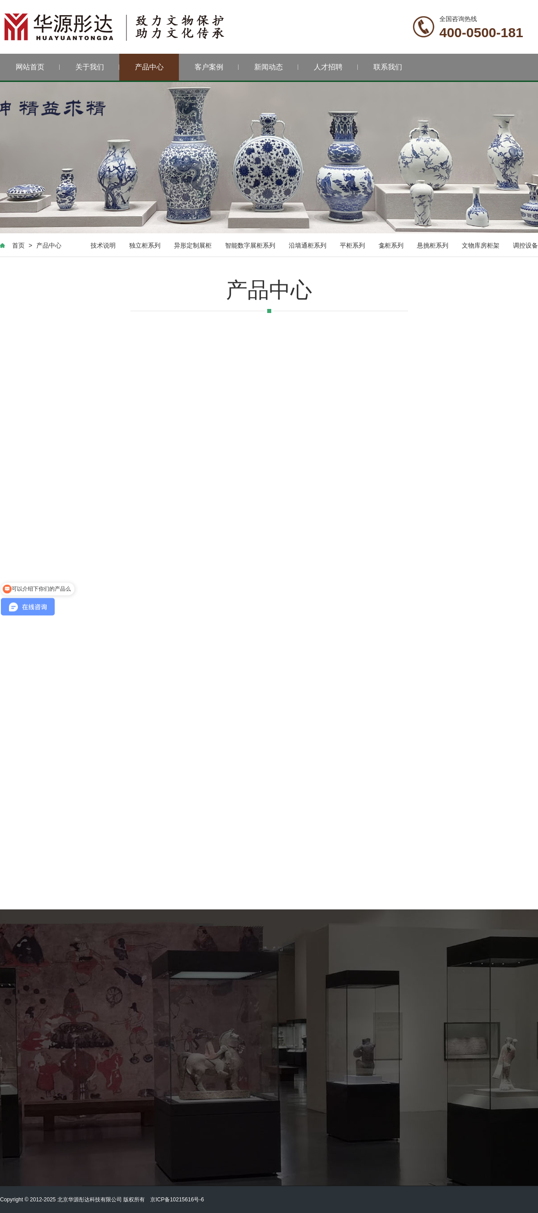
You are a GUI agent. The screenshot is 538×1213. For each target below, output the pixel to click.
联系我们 (387, 67)
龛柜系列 (391, 245)
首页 (18, 245)
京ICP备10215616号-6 (177, 1199)
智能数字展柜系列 (250, 245)
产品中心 (149, 67)
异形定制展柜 (193, 245)
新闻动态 (276, 67)
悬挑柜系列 (432, 245)
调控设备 (525, 245)
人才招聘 (336, 67)
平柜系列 (352, 245)
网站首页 (38, 67)
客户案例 (217, 67)
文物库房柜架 (480, 245)
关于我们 (97, 67)
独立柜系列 (145, 245)
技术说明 (103, 245)
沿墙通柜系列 (307, 245)
